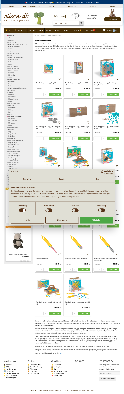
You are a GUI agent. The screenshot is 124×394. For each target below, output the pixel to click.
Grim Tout (11, 81)
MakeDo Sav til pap (42, 258)
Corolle (10, 49)
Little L (10, 110)
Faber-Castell (13, 70)
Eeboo (10, 62)
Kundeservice (72, 6)
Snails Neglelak (13, 158)
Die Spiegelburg (13, 53)
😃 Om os (54, 369)
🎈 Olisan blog (56, 375)
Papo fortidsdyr (13, 134)
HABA (10, 84)
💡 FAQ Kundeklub (10, 375)
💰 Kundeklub (56, 365)
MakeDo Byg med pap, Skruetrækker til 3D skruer (106, 259)
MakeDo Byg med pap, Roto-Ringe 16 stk (48, 128)
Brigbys (10, 40)
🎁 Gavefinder (33, 371)
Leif (9, 112)
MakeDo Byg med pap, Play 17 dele (47, 83)
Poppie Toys (12, 142)
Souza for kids (13, 160)
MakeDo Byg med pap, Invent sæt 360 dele (77, 303)
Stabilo (10, 166)
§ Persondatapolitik (10, 378)
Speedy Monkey (13, 162)
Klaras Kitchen (13, 99)
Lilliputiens (12, 108)
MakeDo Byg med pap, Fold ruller (76, 258)
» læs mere (39, 88)
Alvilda (10, 38)
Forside (37, 35)
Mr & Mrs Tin (12, 121)
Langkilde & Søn (14, 103)
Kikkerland (12, 97)
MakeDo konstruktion (16, 116)
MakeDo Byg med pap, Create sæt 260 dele (48, 303)
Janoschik (11, 90)
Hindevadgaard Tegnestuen (17, 88)
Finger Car (12, 75)
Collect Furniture (14, 46)
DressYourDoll (13, 60)
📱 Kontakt (7, 365)
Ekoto (10, 64)
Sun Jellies (12, 164)
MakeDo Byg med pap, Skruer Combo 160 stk (106, 128)
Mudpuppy (12, 123)
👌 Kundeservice (10, 369)
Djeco (10, 55)
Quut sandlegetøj (14, 151)
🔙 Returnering (9, 371)
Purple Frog (12, 147)
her (61, 353)
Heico (10, 86)
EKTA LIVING (13, 66)
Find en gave (92, 6)
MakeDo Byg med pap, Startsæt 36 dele (76, 84)
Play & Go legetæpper (15, 140)
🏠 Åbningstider (56, 367)
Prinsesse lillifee (13, 149)
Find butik (11, 6)
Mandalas (11, 119)
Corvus (10, 51)
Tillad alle (96, 220)
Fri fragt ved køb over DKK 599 (31, 6)
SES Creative (13, 153)
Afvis (28, 220)
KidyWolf (11, 95)
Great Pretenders (14, 79)
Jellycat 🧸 (77, 30)
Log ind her (113, 19)
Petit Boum (12, 136)
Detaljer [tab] (62, 179)
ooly (9, 132)
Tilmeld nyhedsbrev (107, 379)
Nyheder (66, 30)
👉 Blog (8, 30)
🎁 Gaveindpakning (34, 365)
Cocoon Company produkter (18, 44)
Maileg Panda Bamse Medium (18, 254)
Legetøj (31, 30)
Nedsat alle (11, 227)
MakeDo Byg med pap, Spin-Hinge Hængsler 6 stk (105, 84)
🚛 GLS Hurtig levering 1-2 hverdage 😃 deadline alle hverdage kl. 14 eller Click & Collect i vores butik (62, 3)
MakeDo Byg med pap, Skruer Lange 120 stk (77, 128)
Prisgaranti (52, 6)
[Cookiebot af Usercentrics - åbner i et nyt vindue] (102, 172)
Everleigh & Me (13, 68)
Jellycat (10, 92)
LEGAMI (11, 105)
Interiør (48, 30)
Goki (10, 77)
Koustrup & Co (13, 127)
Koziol (10, 101)
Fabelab (11, 73)
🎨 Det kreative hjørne (59, 371)
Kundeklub (112, 6)
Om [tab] (97, 179)
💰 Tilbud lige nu (20, 30)
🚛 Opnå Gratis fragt (35, 367)
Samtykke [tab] (27, 179)
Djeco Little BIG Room (16, 57)
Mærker (57, 30)
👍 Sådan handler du (11, 373)
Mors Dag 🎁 (90, 30)
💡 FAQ (6, 367)
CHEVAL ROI (12, 42)
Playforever (12, 138)
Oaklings (11, 129)
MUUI (10, 125)
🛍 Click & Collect (34, 373)
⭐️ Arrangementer (57, 373)
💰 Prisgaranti (33, 369)
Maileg (40, 30)
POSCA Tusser (13, 145)
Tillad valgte (62, 220)
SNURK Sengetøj (14, 156)
